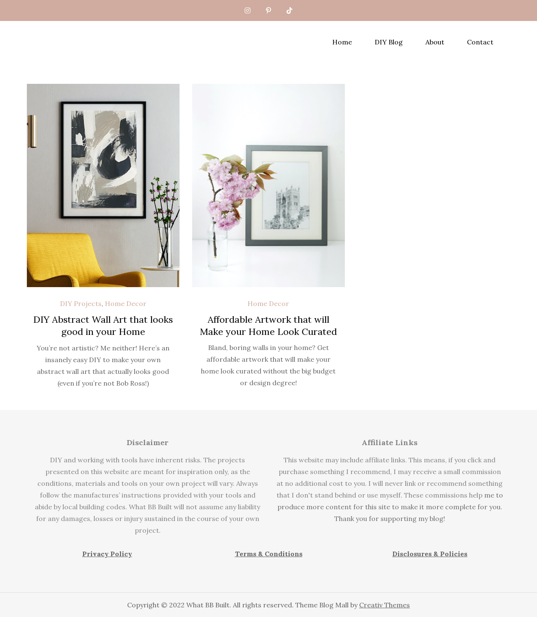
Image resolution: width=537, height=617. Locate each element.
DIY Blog (389, 42)
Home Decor (125, 303)
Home (342, 42)
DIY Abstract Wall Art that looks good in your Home (103, 325)
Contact (480, 42)
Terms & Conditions (268, 554)
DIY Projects (81, 303)
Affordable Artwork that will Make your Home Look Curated (268, 325)
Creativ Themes (384, 605)
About (434, 42)
